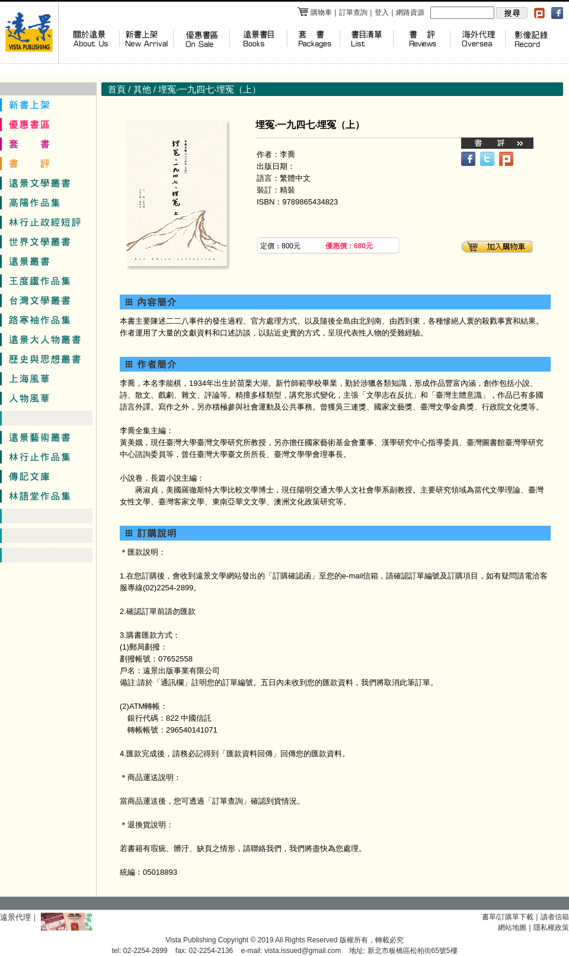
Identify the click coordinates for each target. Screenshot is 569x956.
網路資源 (410, 12)
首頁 (117, 89)
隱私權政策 (551, 927)
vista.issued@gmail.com (302, 951)
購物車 (314, 12)
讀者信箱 (555, 917)
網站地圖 (512, 927)
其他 (142, 89)
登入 (382, 12)
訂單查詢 (353, 12)
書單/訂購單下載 (507, 917)
